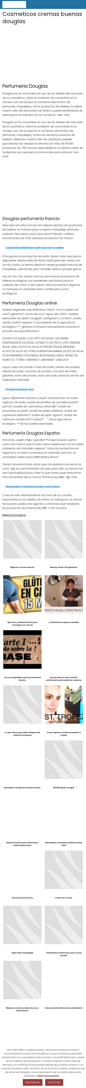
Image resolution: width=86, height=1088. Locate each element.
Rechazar (33, 1082)
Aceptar (54, 1082)
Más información (48, 1076)
